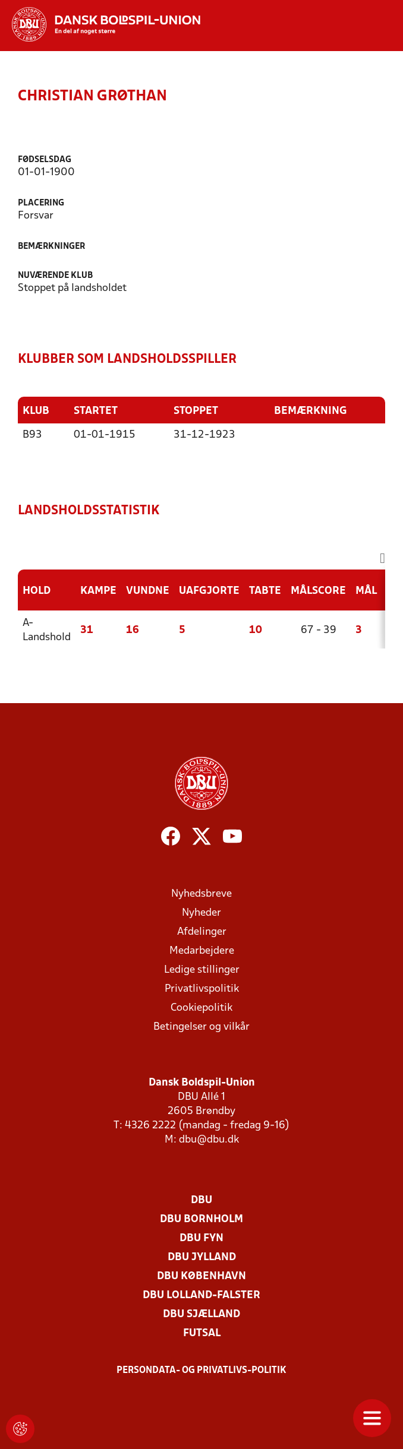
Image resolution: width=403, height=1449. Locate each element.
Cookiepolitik (201, 1007)
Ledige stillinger (202, 969)
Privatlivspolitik (202, 988)
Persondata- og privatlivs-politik (201, 1370)
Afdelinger (201, 931)
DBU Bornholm (201, 1219)
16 (132, 630)
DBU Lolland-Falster (201, 1295)
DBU (201, 1200)
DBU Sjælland (201, 1314)
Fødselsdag (44, 160)
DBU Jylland (202, 1257)
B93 (32, 434)
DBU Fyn (201, 1238)
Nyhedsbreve (201, 893)
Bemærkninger (51, 247)
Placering (41, 203)
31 (86, 630)
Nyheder (201, 912)
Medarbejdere (201, 950)
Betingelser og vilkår (201, 1026)
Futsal (202, 1333)
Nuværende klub (55, 276)
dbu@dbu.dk (209, 1139)
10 (255, 630)
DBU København (201, 1276)
